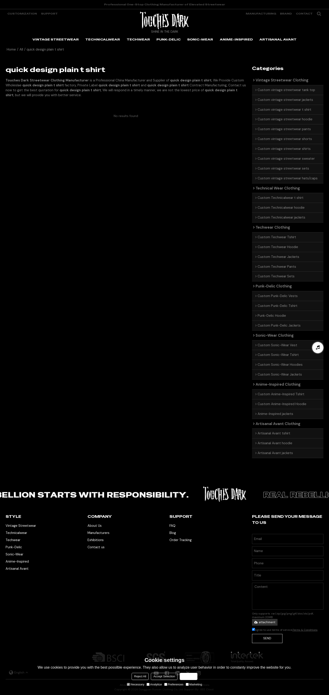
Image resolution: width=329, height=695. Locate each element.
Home (11, 49)
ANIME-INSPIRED (236, 39)
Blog (172, 533)
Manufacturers (98, 533)
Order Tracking (180, 540)
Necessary (135, 684)
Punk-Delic (14, 547)
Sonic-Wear (14, 554)
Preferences (174, 684)
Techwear (13, 540)
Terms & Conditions (305, 630)
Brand (286, 13)
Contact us (96, 547)
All (21, 49)
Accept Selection (164, 676)
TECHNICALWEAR (102, 39)
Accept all (188, 676)
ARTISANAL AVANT (278, 39)
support (49, 13)
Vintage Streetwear (21, 526)
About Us (95, 526)
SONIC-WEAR (200, 39)
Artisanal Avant (17, 569)
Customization (22, 13)
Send (267, 638)
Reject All (140, 676)
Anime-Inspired (17, 561)
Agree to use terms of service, (285, 630)
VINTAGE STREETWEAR (55, 39)
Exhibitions (96, 540)
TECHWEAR (138, 39)
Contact (304, 13)
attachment (264, 622)
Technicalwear (16, 533)
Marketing (194, 684)
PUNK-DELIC (168, 39)
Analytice (154, 684)
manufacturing (261, 13)
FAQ (172, 526)
